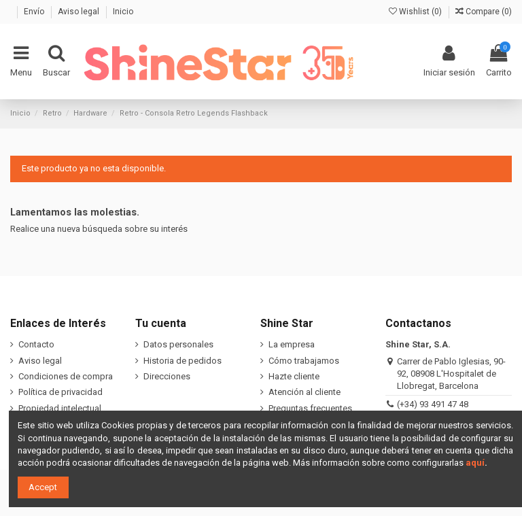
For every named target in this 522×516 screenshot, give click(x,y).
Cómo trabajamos (303, 361)
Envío (35, 11)
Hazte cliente (293, 376)
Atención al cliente (304, 392)
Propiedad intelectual (59, 408)
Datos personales (178, 344)
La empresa (291, 344)
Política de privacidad (60, 392)
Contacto (36, 344)
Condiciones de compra (65, 376)
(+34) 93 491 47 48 (432, 404)
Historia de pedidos (182, 361)
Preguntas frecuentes (310, 408)
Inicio (123, 11)
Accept (43, 487)
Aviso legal (79, 11)
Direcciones (166, 376)
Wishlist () (416, 11)
